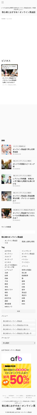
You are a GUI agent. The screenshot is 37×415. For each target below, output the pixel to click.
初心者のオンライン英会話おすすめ (15, 325)
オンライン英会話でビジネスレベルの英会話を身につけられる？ (9, 80)
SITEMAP (11, 395)
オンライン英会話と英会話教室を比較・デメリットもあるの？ (24, 198)
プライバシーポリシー (17, 397)
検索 (18, 311)
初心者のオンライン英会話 (12, 321)
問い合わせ (29, 397)
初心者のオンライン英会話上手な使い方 (17, 333)
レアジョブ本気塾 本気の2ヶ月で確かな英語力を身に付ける (24, 181)
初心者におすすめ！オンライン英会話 (18, 12)
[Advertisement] (18, 39)
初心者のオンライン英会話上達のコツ (16, 329)
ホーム (4, 395)
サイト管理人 (19, 395)
